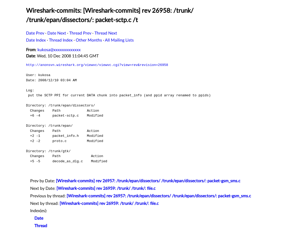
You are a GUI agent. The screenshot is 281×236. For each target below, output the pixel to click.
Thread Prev (80, 33)
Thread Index (61, 40)
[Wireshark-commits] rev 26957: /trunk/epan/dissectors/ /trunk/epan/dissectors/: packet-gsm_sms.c (148, 181)
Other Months (89, 40)
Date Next (56, 33)
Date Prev (35, 33)
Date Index (36, 40)
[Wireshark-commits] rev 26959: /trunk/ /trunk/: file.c (106, 188)
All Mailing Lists (119, 40)
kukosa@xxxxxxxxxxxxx (59, 50)
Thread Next (105, 33)
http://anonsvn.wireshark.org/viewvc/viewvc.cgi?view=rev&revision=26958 (97, 65)
